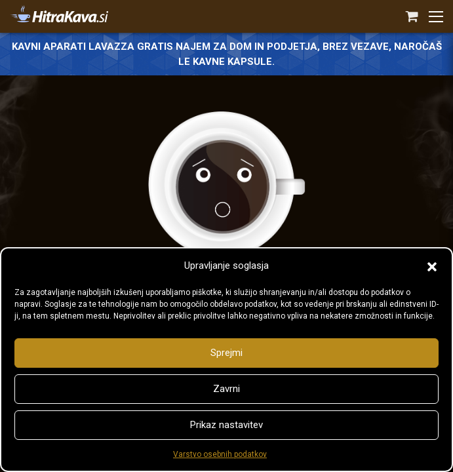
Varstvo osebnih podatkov (220, 454)
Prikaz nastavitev (226, 425)
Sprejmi (226, 353)
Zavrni (226, 389)
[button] (432, 265)
